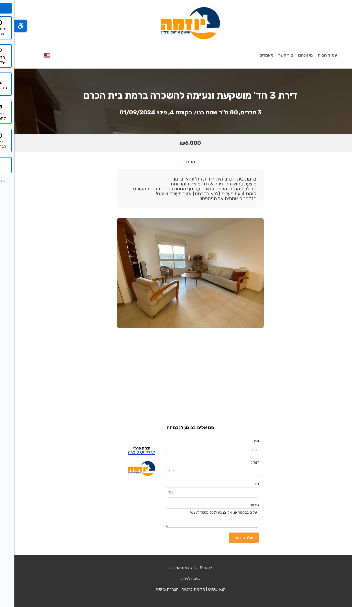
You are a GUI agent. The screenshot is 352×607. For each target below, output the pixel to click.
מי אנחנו (291, 55)
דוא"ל (240, 462)
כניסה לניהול (176, 578)
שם (242, 441)
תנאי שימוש (202, 589)
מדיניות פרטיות (179, 589)
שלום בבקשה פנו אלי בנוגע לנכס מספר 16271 (198, 518)
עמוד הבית (313, 55)
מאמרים (252, 55)
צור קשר (271, 55)
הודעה (239, 505)
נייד (242, 484)
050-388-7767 (127, 452)
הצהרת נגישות (152, 589)
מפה (176, 162)
